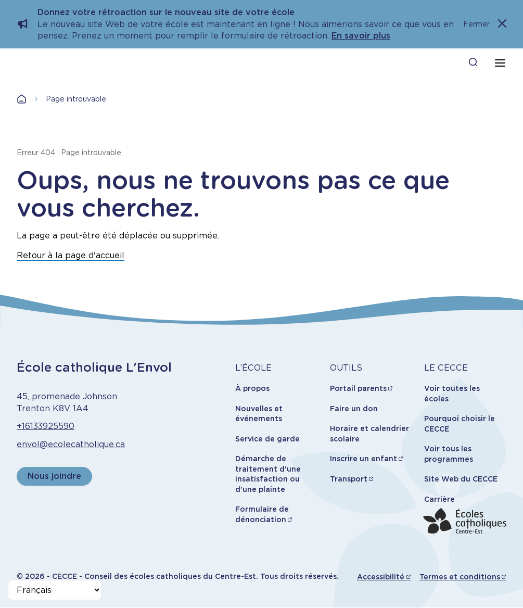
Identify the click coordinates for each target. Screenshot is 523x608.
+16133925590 (45, 426)
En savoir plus (360, 36)
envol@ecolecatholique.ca (71, 444)
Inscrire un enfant (363, 458)
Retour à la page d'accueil (70, 255)
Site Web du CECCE (461, 479)
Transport (348, 479)
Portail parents (358, 388)
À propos (252, 388)
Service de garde (267, 439)
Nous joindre (54, 476)
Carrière (439, 499)
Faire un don (354, 408)
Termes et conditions (459, 577)
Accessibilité (380, 577)
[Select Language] (54, 590)
